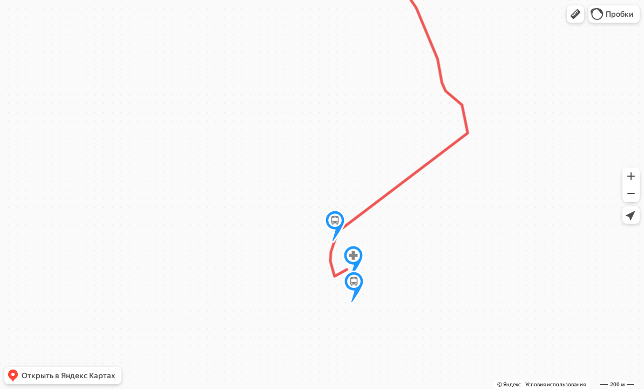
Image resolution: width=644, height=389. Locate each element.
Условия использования (555, 384)
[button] (575, 14)
